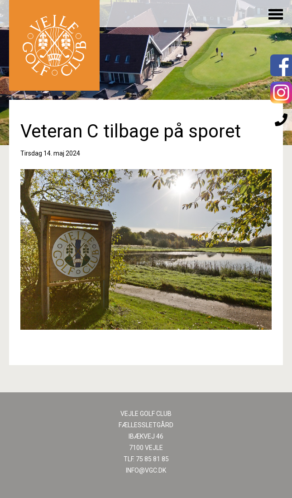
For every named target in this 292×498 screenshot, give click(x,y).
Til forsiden (54, 45)
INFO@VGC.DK (146, 470)
